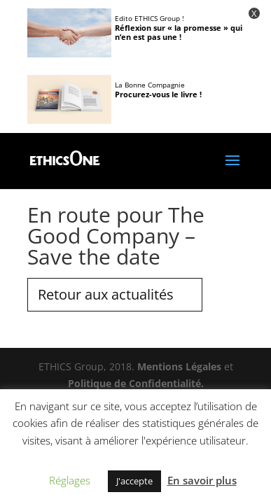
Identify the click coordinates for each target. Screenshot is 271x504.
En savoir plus (202, 480)
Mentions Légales (179, 366)
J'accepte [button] (134, 481)
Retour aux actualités (106, 294)
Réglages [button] (69, 480)
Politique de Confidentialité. (136, 383)
